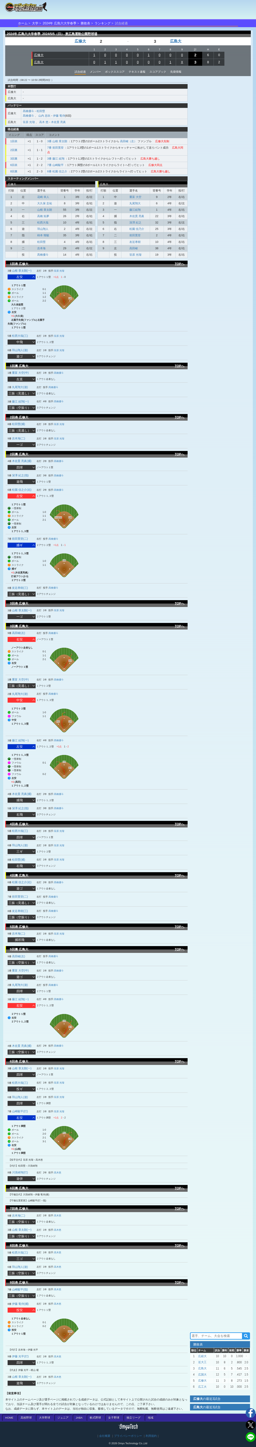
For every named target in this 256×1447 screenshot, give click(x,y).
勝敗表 (85, 23)
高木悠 (57, 1172)
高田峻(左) (18, 633)
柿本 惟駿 (43, 235)
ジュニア (63, 1417)
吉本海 (41, 248)
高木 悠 (43, 122)
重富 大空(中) (20, 372)
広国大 (202, 1374)
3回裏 (13, 158)
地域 (150, 1417)
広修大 (80, 41)
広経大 (202, 1356)
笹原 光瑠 (29, 122)
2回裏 (13, 150)
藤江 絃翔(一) (20, 401)
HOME (9, 1417)
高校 (26, 1417)
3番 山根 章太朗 (57, 141)
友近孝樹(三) (20, 587)
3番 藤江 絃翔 (55, 158)
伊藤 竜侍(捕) (20, 1303)
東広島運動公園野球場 (81, 34)
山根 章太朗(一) (21, 270)
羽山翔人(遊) (20, 350)
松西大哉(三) (20, 335)
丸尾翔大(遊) (20, 387)
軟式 (95, 1417)
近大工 (202, 1362)
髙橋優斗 (28, 111)
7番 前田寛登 (55, 147)
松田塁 (41, 111)
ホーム (23, 23)
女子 (113, 1417)
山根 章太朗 (44, 209)
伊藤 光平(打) (20, 1356)
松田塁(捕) (18, 424)
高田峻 (133, 248)
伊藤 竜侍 (59, 115)
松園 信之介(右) (21, 489)
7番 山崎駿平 (55, 165)
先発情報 (175, 71)
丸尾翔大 (135, 203)
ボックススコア (115, 71)
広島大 (175, 41)
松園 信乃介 (136, 228)
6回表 (13, 165)
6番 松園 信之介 (57, 171)
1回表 (13, 141)
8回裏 (13, 171)
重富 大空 (135, 197)
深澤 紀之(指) (20, 475)
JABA (79, 1417)
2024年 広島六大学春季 (59, 23)
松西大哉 (42, 222)
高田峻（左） (128, 141)
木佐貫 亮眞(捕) (21, 461)
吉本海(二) (18, 438)
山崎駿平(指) (20, 1289)
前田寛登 (135, 235)
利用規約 (151, 1435)
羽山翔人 (42, 228)
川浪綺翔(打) (20, 1172)
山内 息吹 (44, 115)
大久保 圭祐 (44, 203)
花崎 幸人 (43, 197)
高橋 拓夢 (43, 216)
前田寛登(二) (20, 538)
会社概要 (104, 1435)
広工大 (202, 1386)
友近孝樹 (135, 241)
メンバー (95, 71)
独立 (134, 1417)
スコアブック (157, 71)
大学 (35, 23)
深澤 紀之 (135, 222)
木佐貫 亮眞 (58, 122)
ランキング (103, 23)
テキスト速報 (137, 71)
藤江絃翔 (135, 209)
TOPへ (179, 264)
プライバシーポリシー (128, 1435)
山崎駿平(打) (20, 1111)
